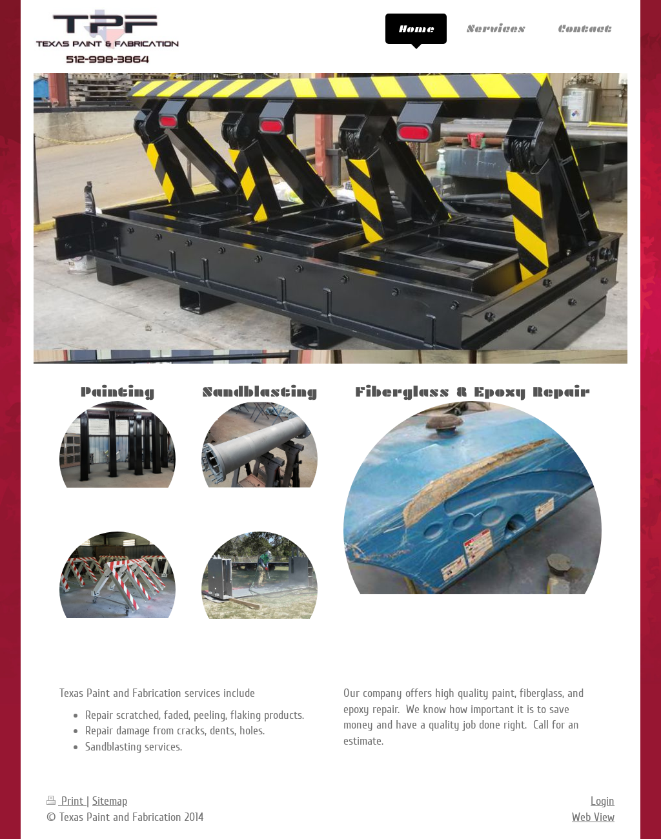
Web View (593, 817)
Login (603, 801)
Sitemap (109, 801)
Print (66, 801)
